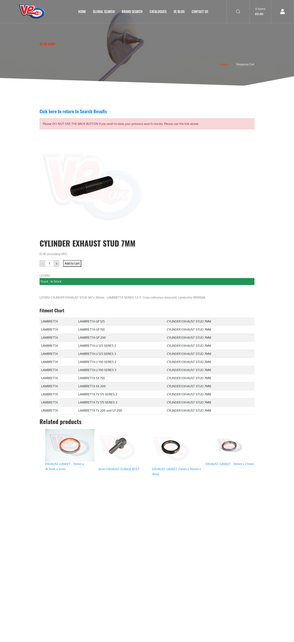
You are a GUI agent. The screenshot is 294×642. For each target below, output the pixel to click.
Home (82, 11)
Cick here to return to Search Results (73, 111)
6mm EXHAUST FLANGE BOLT (119, 469)
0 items (260, 11)
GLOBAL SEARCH (104, 11)
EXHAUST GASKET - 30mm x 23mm (229, 464)
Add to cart (72, 263)
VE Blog (179, 11)
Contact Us (200, 11)
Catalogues (158, 11)
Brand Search (132, 11)
